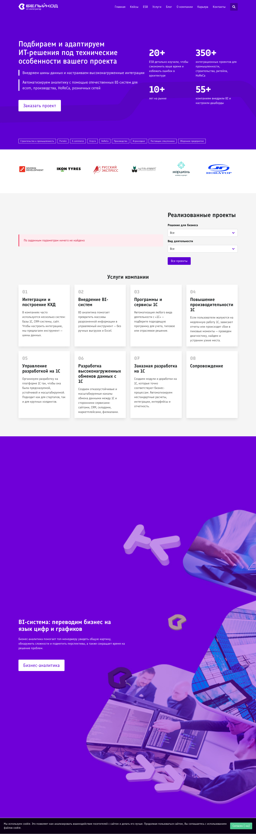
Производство (120, 141)
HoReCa (104, 141)
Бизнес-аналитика (41, 665)
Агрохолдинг (139, 141)
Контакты (219, 7)
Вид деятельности (180, 241)
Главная (120, 7)
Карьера (202, 7)
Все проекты (179, 261)
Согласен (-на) (241, 826)
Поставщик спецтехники (163, 141)
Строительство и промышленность (37, 141)
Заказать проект (39, 105)
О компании (185, 7)
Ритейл (63, 141)
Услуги (156, 7)
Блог (169, 7)
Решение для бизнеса (183, 225)
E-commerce (78, 141)
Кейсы (134, 7)
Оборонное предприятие (192, 141)
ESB (145, 7)
